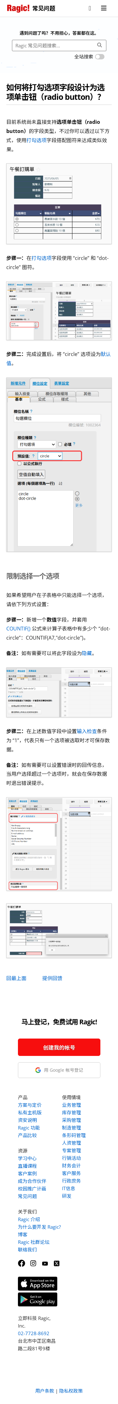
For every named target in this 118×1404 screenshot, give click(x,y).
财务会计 (71, 1165)
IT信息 (68, 1188)
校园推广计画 (32, 1188)
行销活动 (71, 1158)
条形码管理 (74, 1135)
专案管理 (71, 1150)
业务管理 (71, 1105)
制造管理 (71, 1127)
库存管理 (71, 1112)
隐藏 (87, 653)
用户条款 (44, 1391)
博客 (22, 1234)
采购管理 (71, 1120)
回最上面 (16, 978)
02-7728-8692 (33, 1333)
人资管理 (71, 1143)
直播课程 (27, 1166)
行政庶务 (71, 1181)
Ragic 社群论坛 (33, 1242)
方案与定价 (30, 1105)
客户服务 (71, 1173)
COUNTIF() (18, 628)
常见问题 (27, 1196)
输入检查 (87, 731)
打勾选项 (36, 140)
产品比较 (27, 1135)
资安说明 (27, 1120)
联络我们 (27, 1249)
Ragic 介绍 (29, 1219)
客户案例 (27, 1173)
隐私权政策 (71, 1391)
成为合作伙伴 (32, 1181)
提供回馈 (52, 978)
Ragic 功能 (29, 1127)
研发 (66, 1196)
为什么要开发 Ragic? (39, 1227)
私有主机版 (30, 1112)
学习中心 (27, 1158)
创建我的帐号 (59, 1047)
